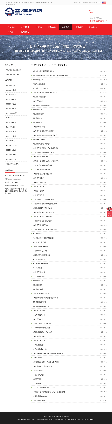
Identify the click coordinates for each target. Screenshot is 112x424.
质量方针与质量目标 (39, 97)
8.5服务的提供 (37, 358)
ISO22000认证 (11, 122)
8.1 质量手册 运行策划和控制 (42, 221)
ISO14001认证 (11, 90)
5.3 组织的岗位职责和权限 (41, 293)
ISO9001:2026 (11, 159)
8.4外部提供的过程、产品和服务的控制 (46, 362)
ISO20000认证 (11, 104)
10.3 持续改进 (37, 268)
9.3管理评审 (37, 379)
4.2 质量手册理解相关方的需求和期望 (45, 298)
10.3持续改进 (37, 234)
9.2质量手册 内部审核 (40, 396)
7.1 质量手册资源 (38, 195)
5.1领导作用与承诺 (39, 315)
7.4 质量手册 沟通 (39, 400)
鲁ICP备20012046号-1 (88, 419)
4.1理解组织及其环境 (40, 251)
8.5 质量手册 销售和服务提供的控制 (45, 204)
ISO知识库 (84, 2)
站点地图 (92, 2)
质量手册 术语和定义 (40, 139)
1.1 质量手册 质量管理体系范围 (43, 131)
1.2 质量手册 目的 (39, 127)
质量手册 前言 (37, 122)
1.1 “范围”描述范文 (39, 276)
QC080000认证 (11, 145)
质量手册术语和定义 (39, 302)
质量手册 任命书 (38, 110)
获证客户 (11, 32)
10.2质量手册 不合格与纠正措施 (43, 238)
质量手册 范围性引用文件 (41, 144)
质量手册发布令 (38, 281)
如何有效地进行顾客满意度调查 (43, 71)
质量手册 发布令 (38, 118)
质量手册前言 (37, 285)
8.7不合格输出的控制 (40, 349)
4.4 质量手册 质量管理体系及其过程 (45, 92)
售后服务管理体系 (12, 164)
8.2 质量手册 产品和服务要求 (42, 216)
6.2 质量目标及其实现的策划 (42, 174)
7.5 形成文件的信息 (39, 182)
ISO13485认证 (11, 108)
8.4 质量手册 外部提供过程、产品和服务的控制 (49, 392)
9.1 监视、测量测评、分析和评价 (44, 387)
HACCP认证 (10, 127)
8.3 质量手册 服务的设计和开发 (43, 212)
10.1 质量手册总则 (39, 259)
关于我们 (25, 27)
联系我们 (25, 32)
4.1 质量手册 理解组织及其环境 (43, 152)
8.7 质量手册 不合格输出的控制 (43, 199)
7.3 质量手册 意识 (39, 336)
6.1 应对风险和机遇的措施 (41, 169)
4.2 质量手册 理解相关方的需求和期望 (46, 148)
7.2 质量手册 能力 (39, 340)
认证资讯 (93, 27)
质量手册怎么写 (38, 80)
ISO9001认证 (10, 85)
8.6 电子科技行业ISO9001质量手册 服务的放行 (49, 353)
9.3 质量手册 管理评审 (40, 225)
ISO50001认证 (11, 150)
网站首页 (11, 27)
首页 (33, 65)
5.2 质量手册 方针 (39, 311)
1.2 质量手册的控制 (39, 272)
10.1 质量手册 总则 (39, 242)
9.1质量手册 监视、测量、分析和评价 (45, 229)
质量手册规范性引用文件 (41, 306)
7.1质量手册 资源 (38, 345)
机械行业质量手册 (39, 84)
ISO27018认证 (11, 141)
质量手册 (65, 27)
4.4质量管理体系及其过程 (41, 255)
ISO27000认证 (11, 99)
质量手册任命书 (38, 289)
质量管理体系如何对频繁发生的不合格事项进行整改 (50, 75)
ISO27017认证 (11, 131)
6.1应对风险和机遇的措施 (41, 328)
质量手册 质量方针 (39, 114)
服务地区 (77, 2)
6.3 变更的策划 (38, 101)
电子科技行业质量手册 (57, 65)
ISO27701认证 (11, 136)
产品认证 (52, 27)
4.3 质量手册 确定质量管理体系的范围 (46, 135)
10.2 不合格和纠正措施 (40, 263)
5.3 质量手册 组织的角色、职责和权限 (46, 161)
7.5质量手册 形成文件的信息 (42, 332)
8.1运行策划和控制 (39, 375)
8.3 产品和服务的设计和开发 (42, 366)
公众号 (98, 2)
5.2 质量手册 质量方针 (40, 157)
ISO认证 (38, 27)
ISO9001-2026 (11, 154)
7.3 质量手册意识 (38, 186)
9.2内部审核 (37, 383)
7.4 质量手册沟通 (38, 178)
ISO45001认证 (11, 95)
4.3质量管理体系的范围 (40, 246)
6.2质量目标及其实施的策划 (42, 323)
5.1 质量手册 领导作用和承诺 (42, 165)
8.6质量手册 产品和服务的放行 (43, 208)
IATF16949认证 (11, 113)
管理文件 (79, 27)
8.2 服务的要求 (38, 370)
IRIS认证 (9, 118)
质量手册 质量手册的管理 (41, 105)
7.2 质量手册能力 (38, 191)
